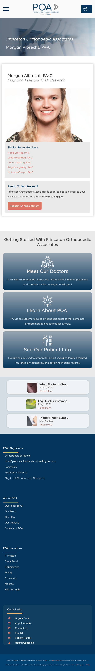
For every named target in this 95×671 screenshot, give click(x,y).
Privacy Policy (76, 665)
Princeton (10, 555)
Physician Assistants (16, 472)
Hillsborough (12, 589)
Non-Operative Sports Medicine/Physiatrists (30, 461)
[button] (19, 618)
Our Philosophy (13, 505)
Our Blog (10, 516)
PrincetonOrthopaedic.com (53, 660)
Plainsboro (11, 578)
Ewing (8, 572)
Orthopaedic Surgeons (17, 455)
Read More (46, 391)
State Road (11, 561)
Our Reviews (12, 522)
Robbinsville (12, 566)
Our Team (10, 511)
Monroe (9, 583)
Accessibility (85, 665)
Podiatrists (11, 466)
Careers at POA (14, 528)
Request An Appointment (24, 205)
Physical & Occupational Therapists (25, 478)
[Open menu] (6, 9)
